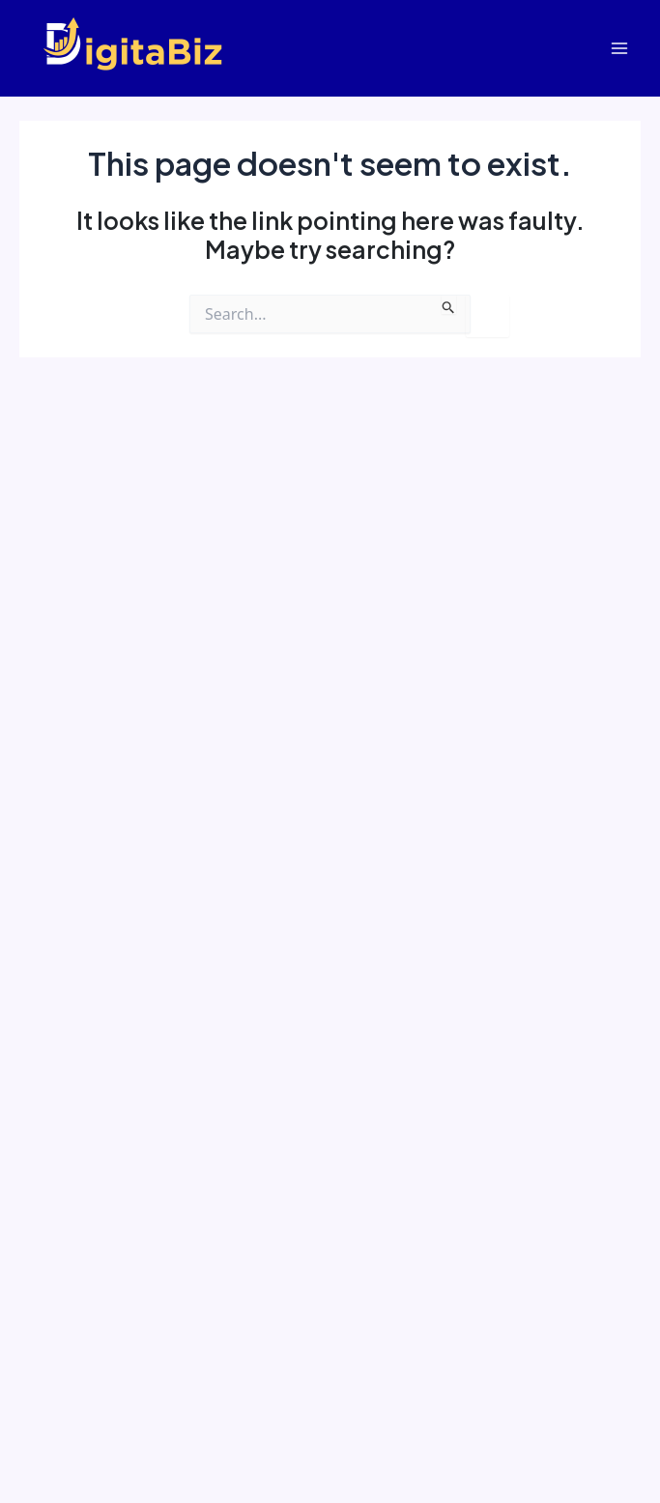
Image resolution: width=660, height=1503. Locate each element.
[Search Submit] (449, 304)
